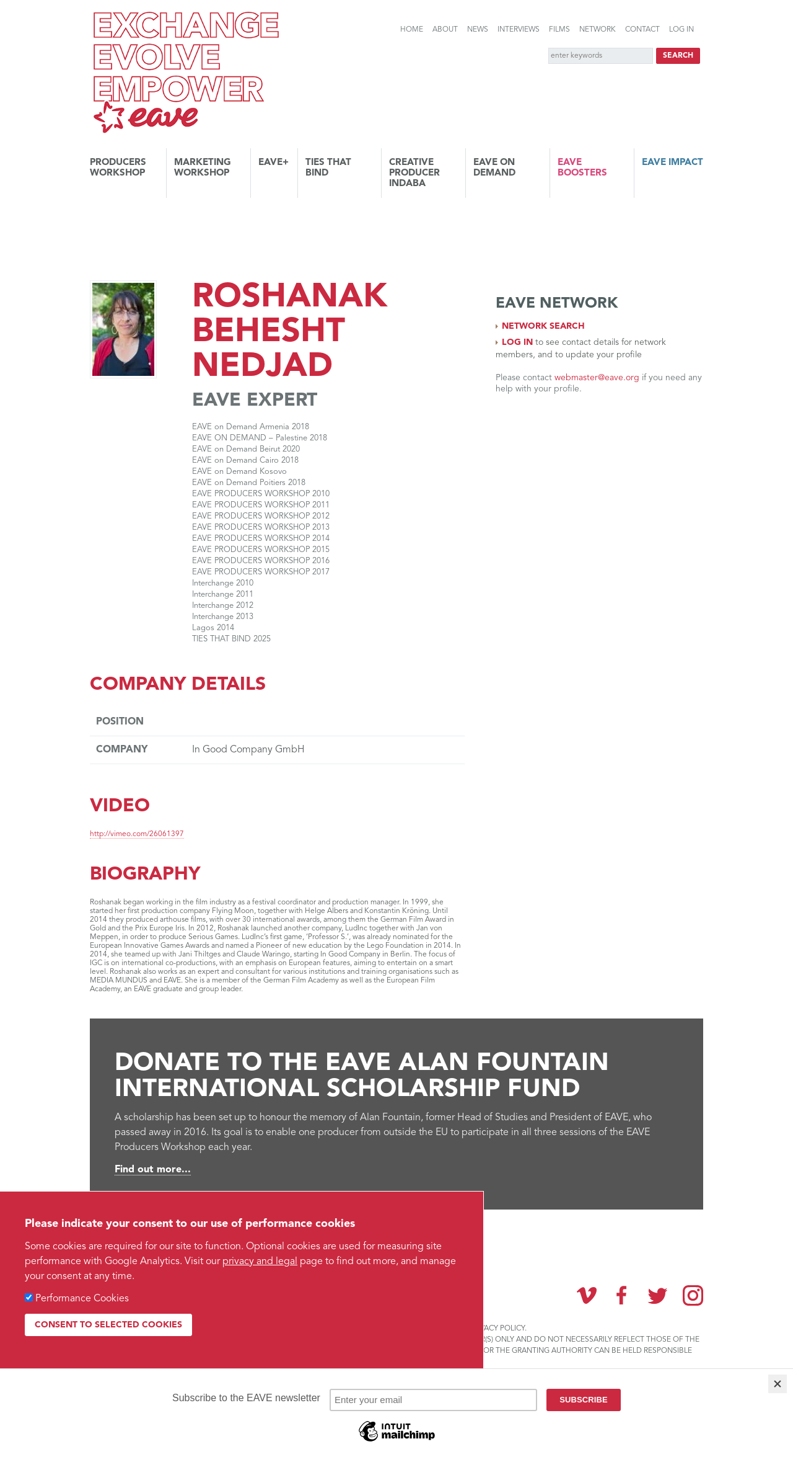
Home (411, 29)
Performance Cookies (82, 1299)
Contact (642, 29)
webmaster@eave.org (596, 377)
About (445, 29)
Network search (543, 326)
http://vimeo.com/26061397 (137, 834)
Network (597, 29)
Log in (681, 29)
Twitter (657, 1295)
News (477, 29)
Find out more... (153, 1170)
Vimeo (587, 1295)
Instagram (693, 1295)
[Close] (777, 1384)
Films (559, 29)
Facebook (622, 1295)
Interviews (518, 29)
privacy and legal (259, 1262)
